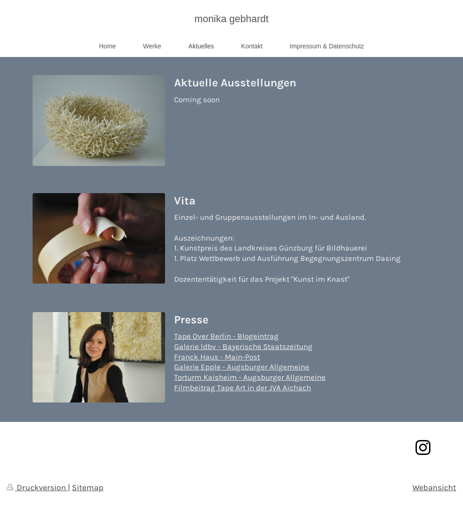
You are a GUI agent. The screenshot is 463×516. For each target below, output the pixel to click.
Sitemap (88, 487)
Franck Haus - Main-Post (217, 357)
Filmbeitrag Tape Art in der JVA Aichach (242, 387)
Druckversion (37, 487)
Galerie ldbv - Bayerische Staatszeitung (243, 346)
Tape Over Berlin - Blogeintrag (226, 336)
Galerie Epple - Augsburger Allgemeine (241, 367)
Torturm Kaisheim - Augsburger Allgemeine (250, 377)
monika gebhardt (231, 18)
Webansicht (434, 487)
